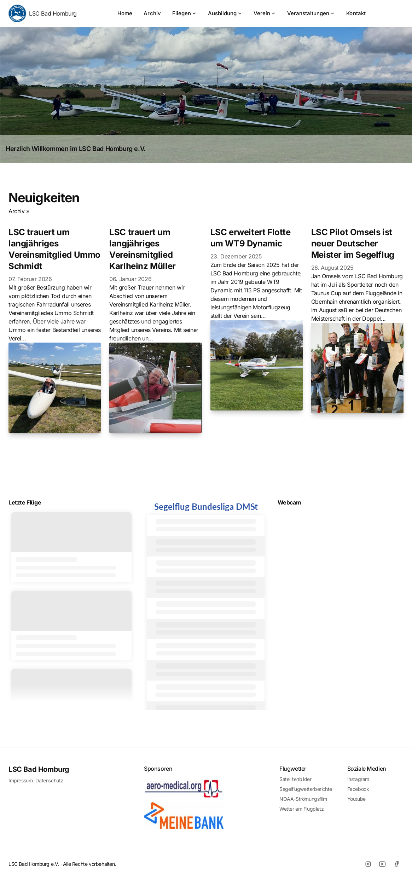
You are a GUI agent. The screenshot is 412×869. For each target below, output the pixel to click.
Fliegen (184, 13)
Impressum (20, 780)
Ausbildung (225, 13)
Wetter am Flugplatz (301, 809)
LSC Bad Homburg (42, 13)
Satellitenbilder (295, 779)
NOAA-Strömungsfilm (303, 799)
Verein (265, 13)
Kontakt (356, 13)
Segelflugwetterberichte (305, 789)
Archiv (152, 13)
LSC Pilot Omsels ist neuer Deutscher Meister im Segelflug (352, 243)
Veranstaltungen (311, 13)
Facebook (358, 789)
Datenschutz (49, 780)
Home (125, 13)
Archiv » (18, 211)
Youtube (356, 799)
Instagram (358, 779)
